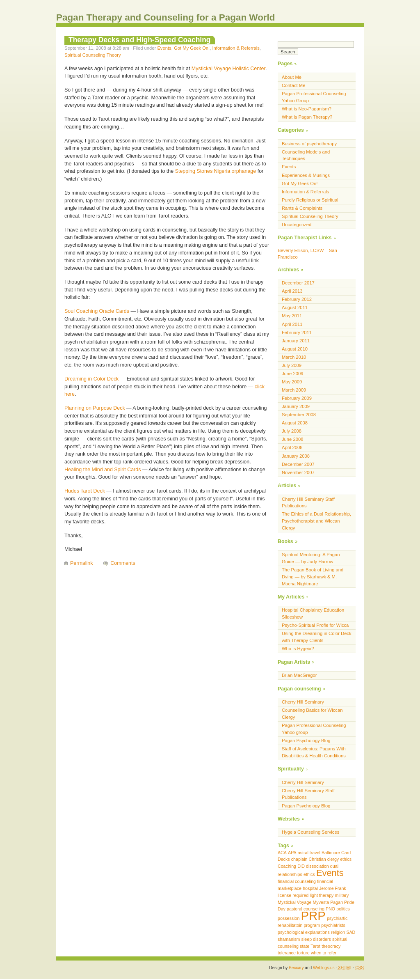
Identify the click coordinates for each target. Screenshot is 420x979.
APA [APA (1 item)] (292, 852)
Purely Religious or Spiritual (310, 199)
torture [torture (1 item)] (303, 952)
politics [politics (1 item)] (343, 908)
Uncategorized (296, 224)
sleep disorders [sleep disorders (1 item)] (316, 939)
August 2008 (295, 422)
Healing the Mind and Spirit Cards (102, 469)
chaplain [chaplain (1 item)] (299, 859)
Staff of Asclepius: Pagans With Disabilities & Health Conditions (314, 752)
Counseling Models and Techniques (306, 155)
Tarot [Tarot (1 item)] (315, 946)
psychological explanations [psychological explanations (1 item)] (304, 932)
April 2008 (292, 447)
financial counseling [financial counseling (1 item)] (297, 881)
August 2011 (295, 307)
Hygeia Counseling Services (310, 832)
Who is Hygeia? (298, 648)
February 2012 (297, 299)
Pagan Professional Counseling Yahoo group (314, 729)
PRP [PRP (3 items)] (313, 915)
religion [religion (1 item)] (338, 932)
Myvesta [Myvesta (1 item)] (321, 902)
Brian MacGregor (299, 675)
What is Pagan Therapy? (307, 117)
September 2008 (299, 414)
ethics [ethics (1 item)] (309, 874)
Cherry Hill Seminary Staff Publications (308, 503)
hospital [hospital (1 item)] (310, 888)
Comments (122, 563)
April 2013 (292, 291)
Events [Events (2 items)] (330, 873)
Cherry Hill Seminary (303, 701)
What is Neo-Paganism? (306, 108)
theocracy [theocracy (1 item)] (331, 946)
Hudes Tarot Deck (84, 491)
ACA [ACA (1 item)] (282, 852)
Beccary (296, 967)
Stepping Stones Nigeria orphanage (215, 171)
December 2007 (298, 464)
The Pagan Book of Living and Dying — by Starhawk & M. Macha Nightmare (312, 576)
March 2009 (294, 389)
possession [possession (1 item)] (288, 918)
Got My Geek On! (192, 48)
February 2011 (297, 332)
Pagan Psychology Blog (306, 740)
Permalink (81, 563)
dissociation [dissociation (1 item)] (317, 866)
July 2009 (291, 365)
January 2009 (296, 406)
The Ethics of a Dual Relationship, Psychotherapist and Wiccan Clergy (316, 520)
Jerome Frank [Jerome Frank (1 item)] (332, 888)
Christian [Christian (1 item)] (317, 859)
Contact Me (293, 85)
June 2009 (292, 373)
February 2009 (297, 398)
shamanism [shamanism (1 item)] (289, 939)
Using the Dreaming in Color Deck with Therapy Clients (317, 637)
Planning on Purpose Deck (94, 408)
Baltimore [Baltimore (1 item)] (331, 852)
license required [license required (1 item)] (293, 895)
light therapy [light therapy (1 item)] (321, 895)
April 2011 (292, 324)
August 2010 (295, 348)
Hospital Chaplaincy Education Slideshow (313, 613)
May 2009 (292, 381)
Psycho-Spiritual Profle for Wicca (315, 625)
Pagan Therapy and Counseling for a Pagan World (165, 17)
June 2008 (292, 439)
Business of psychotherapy (309, 143)
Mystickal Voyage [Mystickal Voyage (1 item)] (294, 902)
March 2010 (294, 357)
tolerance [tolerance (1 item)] (287, 952)
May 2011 (292, 315)
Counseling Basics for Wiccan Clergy (312, 714)
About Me (291, 77)
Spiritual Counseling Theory (92, 55)
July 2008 (291, 431)
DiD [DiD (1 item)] (301, 866)
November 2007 (298, 472)
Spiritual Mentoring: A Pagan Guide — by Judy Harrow (311, 558)
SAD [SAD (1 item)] (350, 932)
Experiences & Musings (306, 175)
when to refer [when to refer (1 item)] (323, 952)
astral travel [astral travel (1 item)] (309, 852)
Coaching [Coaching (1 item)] (287, 866)
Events (164, 48)
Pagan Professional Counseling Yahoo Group (314, 97)
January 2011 (296, 340)
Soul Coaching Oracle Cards (96, 311)
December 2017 (298, 282)
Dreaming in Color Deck (91, 379)
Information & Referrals (235, 48)
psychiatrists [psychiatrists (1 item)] (333, 925)
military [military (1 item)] (342, 895)
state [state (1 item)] (304, 946)
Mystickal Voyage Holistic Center (228, 68)
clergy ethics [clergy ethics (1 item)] (339, 859)
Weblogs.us (324, 967)
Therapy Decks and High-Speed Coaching (139, 40)
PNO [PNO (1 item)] (330, 908)
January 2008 (296, 456)
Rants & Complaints (302, 208)
